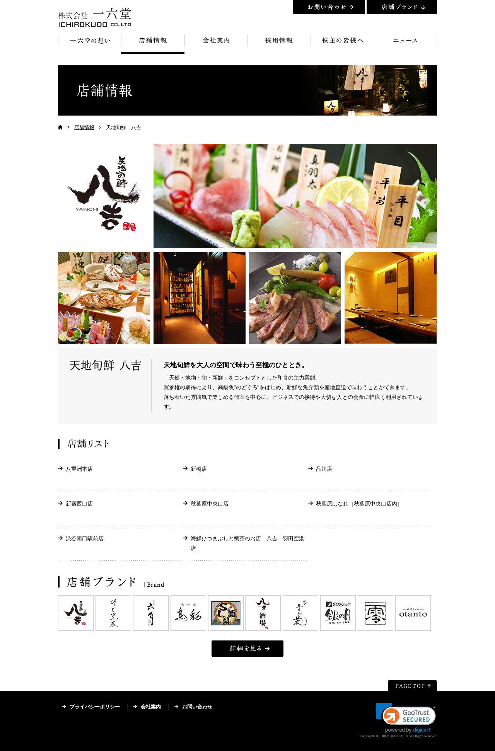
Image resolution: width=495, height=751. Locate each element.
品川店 (324, 469)
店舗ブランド (402, 7)
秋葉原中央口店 (210, 504)
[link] (406, 718)
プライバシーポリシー (95, 707)
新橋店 (199, 469)
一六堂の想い (89, 44)
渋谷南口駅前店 (85, 538)
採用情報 (279, 44)
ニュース (405, 44)
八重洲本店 (79, 469)
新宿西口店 (79, 504)
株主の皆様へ (342, 44)
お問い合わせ (197, 707)
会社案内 (216, 44)
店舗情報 (152, 44)
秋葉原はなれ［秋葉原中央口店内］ (359, 504)
